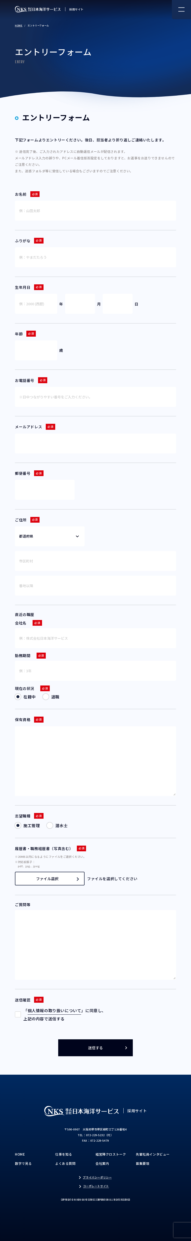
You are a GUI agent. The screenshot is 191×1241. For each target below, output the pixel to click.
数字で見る (23, 1163)
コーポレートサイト (96, 1186)
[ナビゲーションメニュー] (181, 9)
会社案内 (102, 1163)
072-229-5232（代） (99, 1135)
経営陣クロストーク (111, 1154)
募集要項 (142, 1163)
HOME (18, 25)
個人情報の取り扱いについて (54, 1010)
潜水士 (61, 825)
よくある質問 (65, 1163)
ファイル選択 (57, 878)
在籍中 (29, 697)
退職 (55, 697)
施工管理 (31, 825)
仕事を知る (63, 1154)
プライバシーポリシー (97, 1177)
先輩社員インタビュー (153, 1154)
